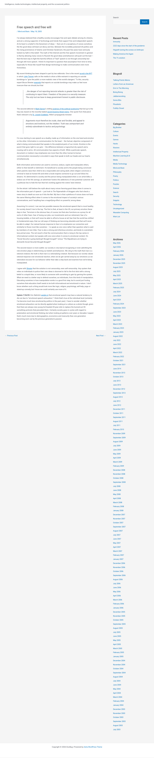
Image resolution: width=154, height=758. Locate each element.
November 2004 (119, 665)
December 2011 (119, 410)
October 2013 (118, 377)
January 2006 (118, 608)
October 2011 (118, 414)
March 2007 (118, 551)
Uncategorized (119, 209)
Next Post (101, 336)
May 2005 (117, 641)
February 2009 (119, 466)
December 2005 (119, 612)
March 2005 (118, 649)
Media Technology (120, 164)
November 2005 (119, 616)
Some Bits (117, 101)
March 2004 (118, 697)
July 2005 (117, 633)
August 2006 (118, 580)
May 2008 (117, 495)
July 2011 (117, 426)
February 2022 (119, 357)
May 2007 (117, 543)
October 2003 (118, 718)
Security (116, 197)
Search (116, 17)
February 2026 (119, 251)
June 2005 (117, 637)
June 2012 (117, 405)
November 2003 (119, 714)
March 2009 (118, 462)
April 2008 (117, 499)
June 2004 (117, 685)
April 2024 (117, 300)
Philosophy (117, 172)
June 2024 (117, 296)
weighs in (45, 295)
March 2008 (118, 503)
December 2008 (119, 470)
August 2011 (118, 422)
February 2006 (119, 604)
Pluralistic (117, 105)
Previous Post (11, 336)
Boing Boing (118, 92)
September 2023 (119, 308)
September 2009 (119, 438)
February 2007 (119, 556)
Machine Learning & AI (122, 156)
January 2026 (118, 255)
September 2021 (119, 365)
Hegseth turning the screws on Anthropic (129, 50)
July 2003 (117, 730)
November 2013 (119, 373)
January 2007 (118, 560)
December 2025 (119, 260)
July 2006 (117, 584)
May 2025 (117, 276)
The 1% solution (119, 58)
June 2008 (117, 491)
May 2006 (117, 592)
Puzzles (116, 185)
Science (116, 189)
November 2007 (119, 519)
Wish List (116, 217)
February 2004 (119, 701)
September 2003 (119, 722)
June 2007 (117, 539)
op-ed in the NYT (86, 73)
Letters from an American (123, 84)
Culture (116, 132)
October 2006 (118, 572)
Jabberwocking (119, 97)
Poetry (115, 176)
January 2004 (118, 706)
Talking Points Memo (121, 80)
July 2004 (117, 681)
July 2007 (117, 535)
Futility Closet (118, 109)
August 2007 (118, 531)
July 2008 (117, 487)
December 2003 (119, 710)
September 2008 (119, 482)
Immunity (117, 42)
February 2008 (119, 507)
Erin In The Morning (121, 88)
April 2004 (117, 693)
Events (115, 136)
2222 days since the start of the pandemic (130, 46)
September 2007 (119, 527)
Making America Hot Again (124, 54)
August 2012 (118, 397)
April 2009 (117, 458)
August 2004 (118, 677)
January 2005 (118, 657)
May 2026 (117, 243)
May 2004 (117, 689)
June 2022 (117, 345)
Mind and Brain (24, 31)
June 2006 (117, 588)
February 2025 (119, 288)
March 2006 (118, 600)
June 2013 (117, 385)
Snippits (116, 201)
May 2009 (117, 454)
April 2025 (117, 280)
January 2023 (118, 333)
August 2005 (118, 628)
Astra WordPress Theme (93, 747)
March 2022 (118, 353)
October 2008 (118, 479)
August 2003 (118, 726)
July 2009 (117, 446)
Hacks (115, 144)
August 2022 (118, 337)
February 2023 (119, 328)
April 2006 (117, 596)
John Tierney (29, 76)
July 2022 (117, 341)
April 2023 (117, 320)
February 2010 (119, 430)
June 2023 (117, 312)
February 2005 (119, 653)
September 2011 (119, 418)
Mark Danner (40, 109)
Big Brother (117, 128)
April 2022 (117, 349)
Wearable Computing (121, 213)
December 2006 (119, 564)
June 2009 (117, 450)
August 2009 (118, 442)
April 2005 (117, 645)
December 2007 (119, 515)
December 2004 (119, 661)
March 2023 (118, 324)
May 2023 (117, 316)
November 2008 (119, 474)
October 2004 (118, 669)
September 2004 (119, 673)
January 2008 (118, 511)
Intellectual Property (121, 152)
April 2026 (117, 247)
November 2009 (119, 434)
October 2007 (118, 523)
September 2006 (119, 576)
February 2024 (119, 304)
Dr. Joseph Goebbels (45, 115)
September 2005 (119, 624)
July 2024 (117, 292)
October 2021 (118, 361)
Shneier (30, 268)
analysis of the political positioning (67, 109)
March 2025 (118, 284)
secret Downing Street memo (62, 112)
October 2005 (118, 620)
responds (37, 82)
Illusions (116, 148)
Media (115, 160)
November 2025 (119, 264)
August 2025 (118, 268)
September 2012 (119, 393)
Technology (117, 205)
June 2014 (117, 369)
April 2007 (117, 547)
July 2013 (117, 381)
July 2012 (117, 401)
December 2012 (119, 389)
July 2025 (117, 272)
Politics (116, 180)
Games (116, 140)
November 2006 (119, 568)
